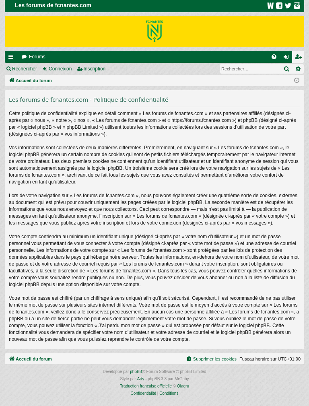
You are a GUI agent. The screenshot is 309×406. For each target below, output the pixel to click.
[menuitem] (274, 57)
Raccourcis (12, 58)
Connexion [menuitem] (288, 58)
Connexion (60, 69)
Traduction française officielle (146, 386)
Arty (140, 379)
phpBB (136, 371)
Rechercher (24, 69)
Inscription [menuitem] (300, 58)
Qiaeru (183, 386)
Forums (37, 57)
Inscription (95, 69)
